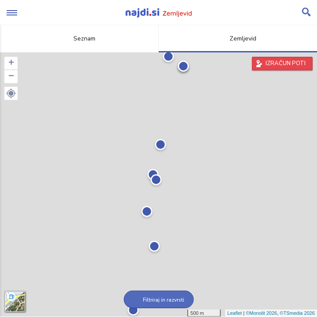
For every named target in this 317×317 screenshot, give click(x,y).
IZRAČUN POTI (286, 63)
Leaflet (234, 313)
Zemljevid (237, 38)
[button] (11, 93)
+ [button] (11, 63)
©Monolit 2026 (261, 313)
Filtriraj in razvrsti (158, 299)
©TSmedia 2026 (297, 313)
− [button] (11, 76)
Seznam (79, 38)
